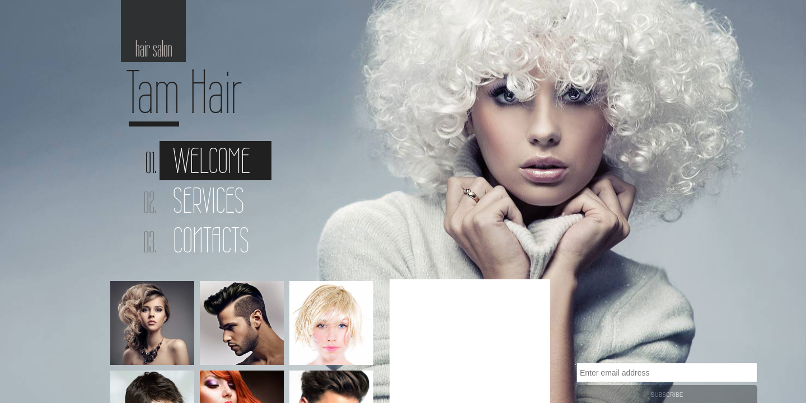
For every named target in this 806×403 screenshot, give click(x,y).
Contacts (211, 240)
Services (208, 200)
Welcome (211, 160)
